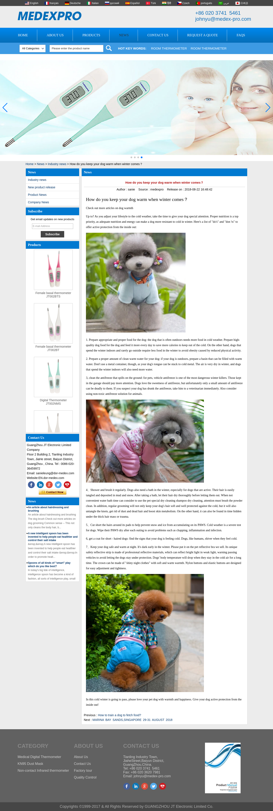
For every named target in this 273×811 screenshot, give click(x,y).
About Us (55, 35)
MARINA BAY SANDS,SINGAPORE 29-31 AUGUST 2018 (132, 720)
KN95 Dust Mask (30, 764)
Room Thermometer (169, 48)
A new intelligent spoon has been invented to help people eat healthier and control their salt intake (53, 540)
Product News (37, 194)
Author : (122, 189)
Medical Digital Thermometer (39, 757)
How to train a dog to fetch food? (119, 715)
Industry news (57, 164)
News (124, 35)
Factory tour (83, 770)
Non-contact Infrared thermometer (43, 770)
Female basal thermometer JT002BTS (53, 298)
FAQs (241, 35)
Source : (144, 189)
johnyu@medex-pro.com (223, 19)
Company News (38, 202)
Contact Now (52, 492)
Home (23, 35)
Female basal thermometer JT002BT (53, 352)
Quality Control (85, 777)
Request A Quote (202, 35)
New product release (41, 187)
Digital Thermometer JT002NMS (53, 405)
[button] (131, 157)
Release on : (176, 189)
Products (91, 35)
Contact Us (157, 35)
